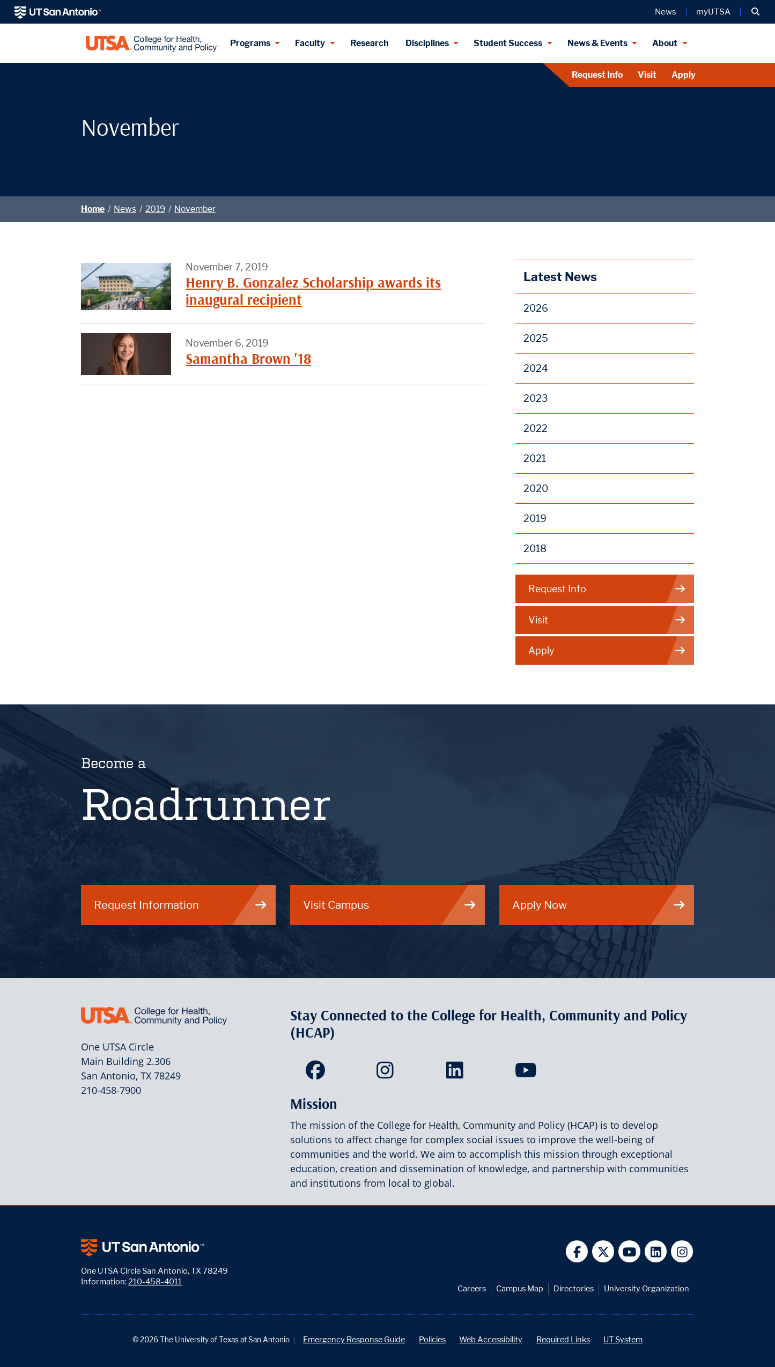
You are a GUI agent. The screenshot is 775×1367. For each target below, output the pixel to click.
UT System (623, 1339)
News (125, 209)
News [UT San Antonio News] (665, 12)
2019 (155, 209)
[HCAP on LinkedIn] (457, 1073)
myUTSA (713, 12)
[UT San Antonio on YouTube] (629, 1251)
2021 (534, 458)
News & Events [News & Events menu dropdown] (597, 43)
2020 (535, 488)
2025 (535, 338)
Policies (432, 1339)
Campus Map (519, 1288)
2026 (535, 308)
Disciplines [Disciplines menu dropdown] (427, 43)
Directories (573, 1288)
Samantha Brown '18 (248, 359)
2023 (535, 398)
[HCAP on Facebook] (318, 1073)
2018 (535, 548)
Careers (471, 1288)
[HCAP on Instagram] (387, 1073)
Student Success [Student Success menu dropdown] (508, 43)
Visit (647, 75)
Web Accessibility (490, 1339)
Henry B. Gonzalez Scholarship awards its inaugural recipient (313, 291)
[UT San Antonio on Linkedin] (656, 1251)
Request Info (597, 75)
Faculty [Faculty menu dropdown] (310, 43)
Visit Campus (390, 905)
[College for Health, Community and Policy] (151, 43)
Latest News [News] (560, 276)
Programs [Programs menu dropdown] (250, 43)
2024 (535, 368)
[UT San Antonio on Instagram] (682, 1251)
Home (93, 209)
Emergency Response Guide (354, 1339)
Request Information (181, 905)
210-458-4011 (155, 1281)
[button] (755, 12)
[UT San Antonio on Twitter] (603, 1251)
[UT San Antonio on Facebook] (577, 1251)
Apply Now (599, 905)
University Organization (646, 1288)
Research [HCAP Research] (369, 43)
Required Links (563, 1339)
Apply (683, 75)
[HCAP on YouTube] (527, 1073)
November (195, 209)
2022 (535, 428)
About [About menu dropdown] (664, 43)
